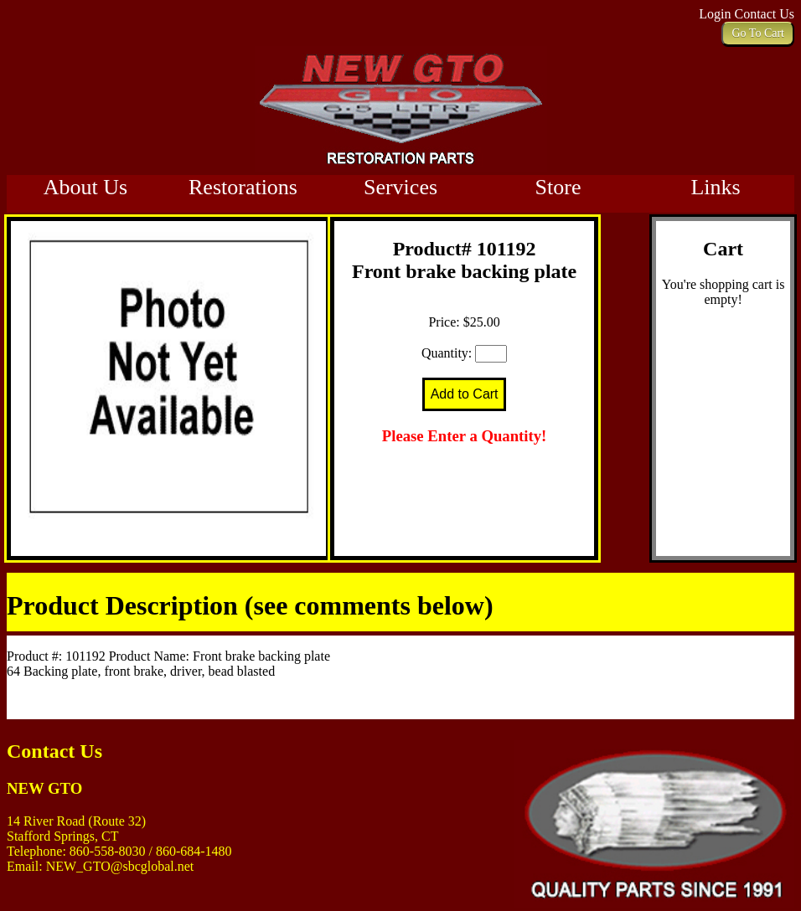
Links (715, 187)
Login (716, 14)
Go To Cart (757, 33)
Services (400, 187)
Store (558, 187)
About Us (85, 187)
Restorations (243, 187)
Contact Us (764, 14)
